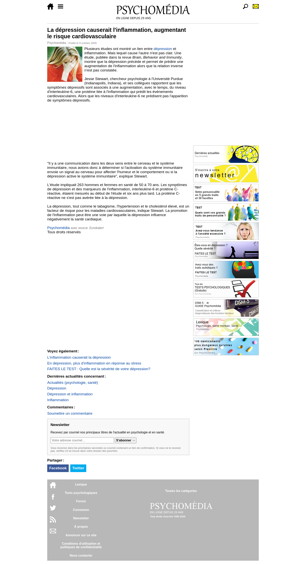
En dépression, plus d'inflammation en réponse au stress (94, 363)
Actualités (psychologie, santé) (72, 382)
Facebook (58, 468)
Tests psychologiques (81, 493)
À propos (81, 526)
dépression (163, 49)
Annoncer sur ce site (81, 535)
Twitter (78, 468)
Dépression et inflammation (70, 394)
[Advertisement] (118, 131)
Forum (81, 501)
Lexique (81, 484)
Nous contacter (81, 555)
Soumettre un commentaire (69, 413)
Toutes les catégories (181, 491)
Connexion (81, 509)
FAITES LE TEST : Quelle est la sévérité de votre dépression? (98, 369)
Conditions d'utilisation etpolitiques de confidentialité (81, 545)
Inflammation (58, 400)
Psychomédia (56, 43)
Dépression (56, 388)
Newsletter (81, 518)
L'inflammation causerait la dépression (79, 357)
